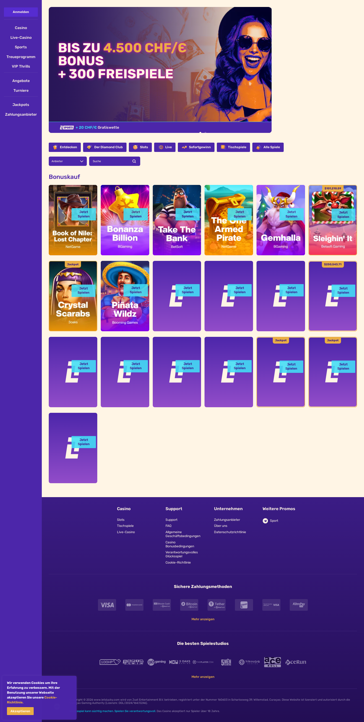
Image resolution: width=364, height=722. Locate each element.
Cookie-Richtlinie (178, 562)
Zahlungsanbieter (227, 520)
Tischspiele (125, 526)
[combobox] (68, 161)
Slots (120, 520)
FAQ (168, 526)
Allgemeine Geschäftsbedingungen (182, 534)
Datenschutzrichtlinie (230, 532)
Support (171, 520)
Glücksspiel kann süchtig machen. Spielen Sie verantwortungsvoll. (113, 711)
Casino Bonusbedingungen (180, 544)
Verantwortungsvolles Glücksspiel (182, 554)
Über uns (220, 526)
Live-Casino (126, 532)
